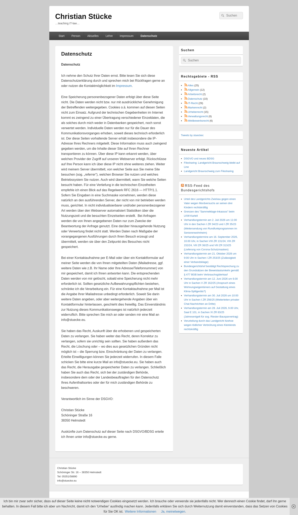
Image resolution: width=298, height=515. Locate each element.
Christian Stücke (83, 16)
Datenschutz (149, 35)
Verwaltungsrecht (198, 116)
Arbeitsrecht (195, 94)
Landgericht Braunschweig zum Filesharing (209, 171)
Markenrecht (195, 107)
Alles (191, 85)
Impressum (127, 35)
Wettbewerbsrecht (198, 120)
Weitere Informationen (140, 511)
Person (75, 35)
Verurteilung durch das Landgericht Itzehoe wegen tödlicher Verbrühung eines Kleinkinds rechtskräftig (210, 325)
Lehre (109, 35)
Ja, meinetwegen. (173, 511)
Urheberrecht (195, 111)
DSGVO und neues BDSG (199, 158)
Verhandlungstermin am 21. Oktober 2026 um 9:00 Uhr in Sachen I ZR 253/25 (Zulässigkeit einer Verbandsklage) (210, 257)
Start (61, 35)
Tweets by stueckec (192, 135)
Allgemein (193, 89)
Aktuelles (93, 35)
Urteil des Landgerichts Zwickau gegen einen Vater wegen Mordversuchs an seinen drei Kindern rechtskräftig (210, 203)
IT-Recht (193, 103)
